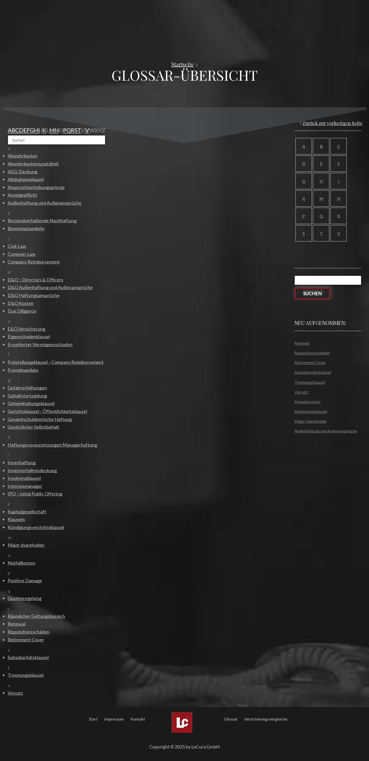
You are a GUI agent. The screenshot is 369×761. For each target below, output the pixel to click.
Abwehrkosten (307, 401)
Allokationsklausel (310, 411)
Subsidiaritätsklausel (312, 372)
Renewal (301, 343)
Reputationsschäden (312, 352)
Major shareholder (310, 421)
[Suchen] (56, 140)
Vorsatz (301, 391)
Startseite (182, 64)
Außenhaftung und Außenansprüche (325, 430)
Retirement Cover (310, 362)
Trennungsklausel (309, 382)
